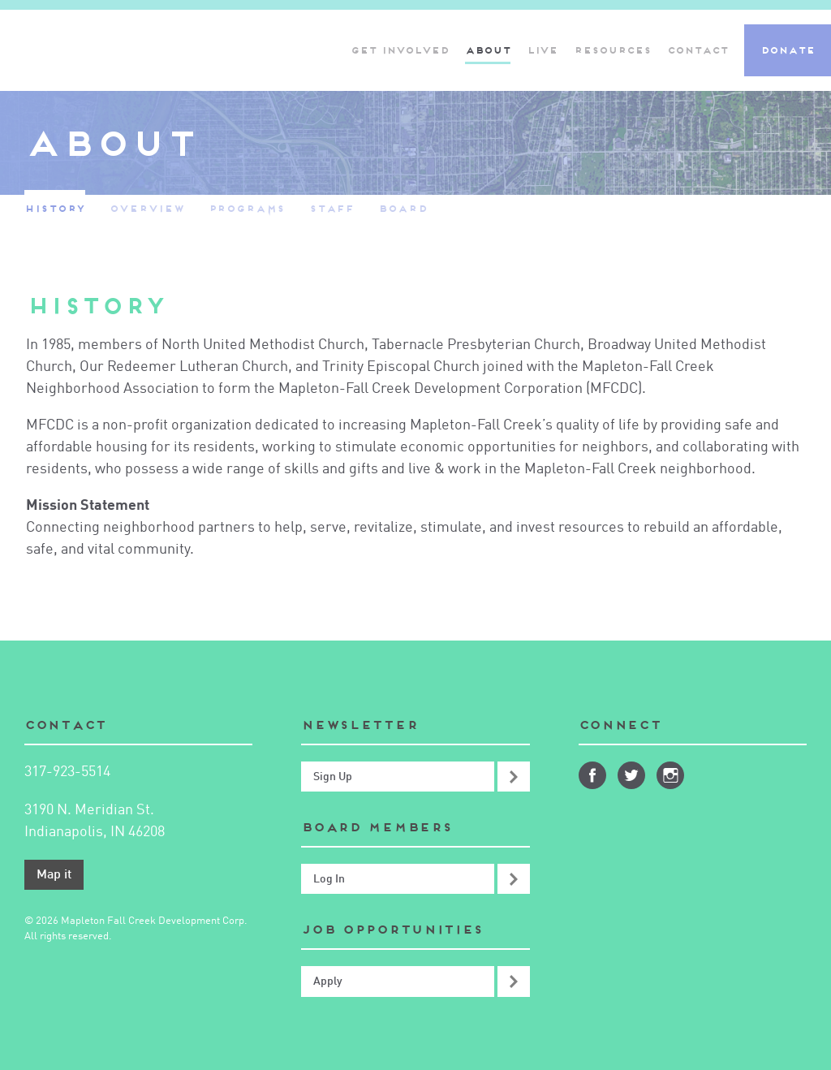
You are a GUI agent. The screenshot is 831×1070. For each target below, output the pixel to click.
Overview (146, 208)
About (487, 50)
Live (542, 50)
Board (403, 208)
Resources (612, 50)
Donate (787, 50)
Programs (247, 208)
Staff (332, 208)
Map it (54, 875)
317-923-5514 (67, 772)
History (54, 208)
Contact (697, 50)
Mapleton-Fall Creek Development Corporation (166, 50)
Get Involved (400, 50)
